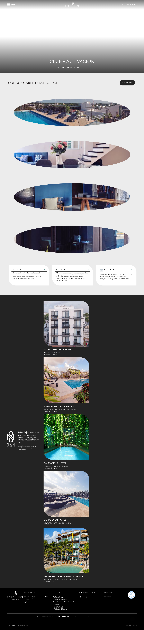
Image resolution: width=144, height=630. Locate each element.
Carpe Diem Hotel (55, 519)
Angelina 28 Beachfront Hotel (64, 576)
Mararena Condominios (59, 406)
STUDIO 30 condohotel (58, 349)
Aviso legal (12, 625)
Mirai (135, 625)
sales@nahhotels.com (60, 610)
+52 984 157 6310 (58, 598)
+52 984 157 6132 (58, 606)
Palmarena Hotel (55, 463)
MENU (13, 4)
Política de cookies (23, 625)
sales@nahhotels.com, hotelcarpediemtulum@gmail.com (64, 600)
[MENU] (8, 4)
